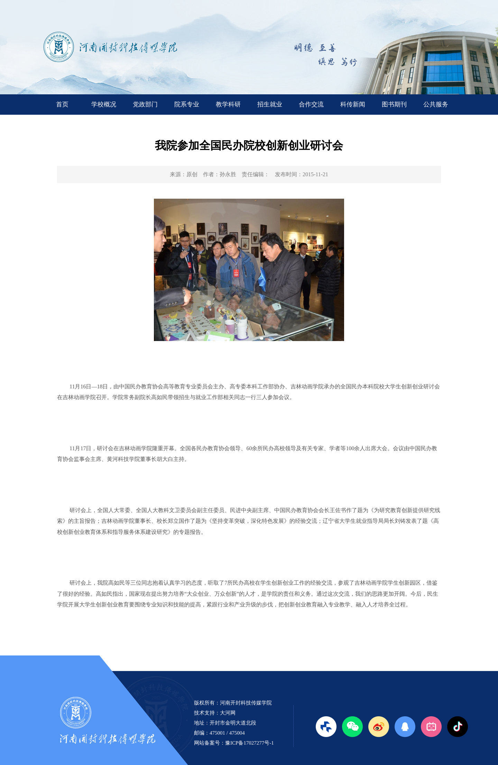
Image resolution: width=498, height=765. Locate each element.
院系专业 (186, 104)
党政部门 (145, 104)
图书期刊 (394, 104)
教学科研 (228, 104)
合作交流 (311, 104)
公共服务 (435, 104)
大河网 (228, 713)
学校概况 (103, 104)
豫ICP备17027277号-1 (249, 743)
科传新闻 (352, 104)
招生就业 (269, 104)
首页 (62, 104)
